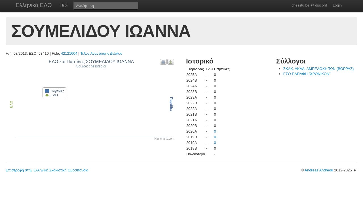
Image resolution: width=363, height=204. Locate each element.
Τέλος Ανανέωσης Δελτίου (101, 53)
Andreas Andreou (319, 170)
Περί (63, 5)
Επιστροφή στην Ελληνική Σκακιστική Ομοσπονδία (47, 170)
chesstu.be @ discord (309, 5)
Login (337, 5)
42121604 (69, 53)
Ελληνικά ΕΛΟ (34, 5)
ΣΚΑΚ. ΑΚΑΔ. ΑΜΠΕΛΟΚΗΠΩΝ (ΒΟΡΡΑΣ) (318, 69)
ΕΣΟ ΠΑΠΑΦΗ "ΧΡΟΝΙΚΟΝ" (307, 74)
